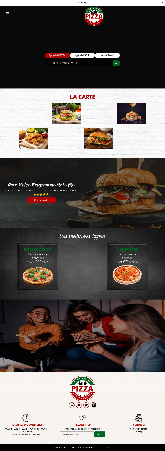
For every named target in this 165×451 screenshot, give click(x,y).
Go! (116, 63)
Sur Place (107, 55)
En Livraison (57, 55)
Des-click (89, 447)
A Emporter (82, 55)
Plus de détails (41, 200)
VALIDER (100, 434)
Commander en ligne (103, 447)
